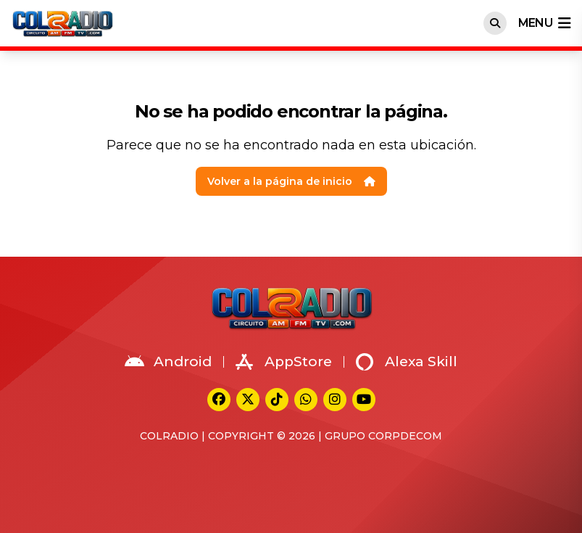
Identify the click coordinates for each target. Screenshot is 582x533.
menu (544, 23)
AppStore (284, 362)
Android (168, 362)
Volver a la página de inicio (291, 181)
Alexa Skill (406, 362)
